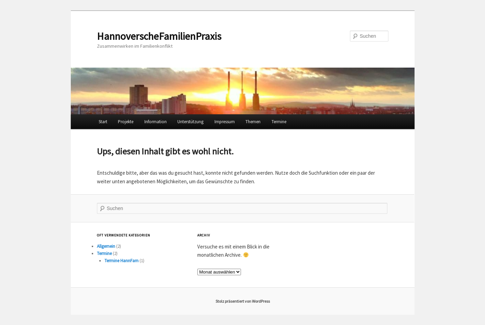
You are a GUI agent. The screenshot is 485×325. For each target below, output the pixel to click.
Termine (279, 122)
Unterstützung (190, 122)
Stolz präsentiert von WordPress (243, 301)
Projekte (125, 122)
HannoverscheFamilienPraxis (159, 36)
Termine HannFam (121, 261)
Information (155, 122)
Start (103, 122)
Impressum (224, 122)
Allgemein (106, 246)
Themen (253, 122)
